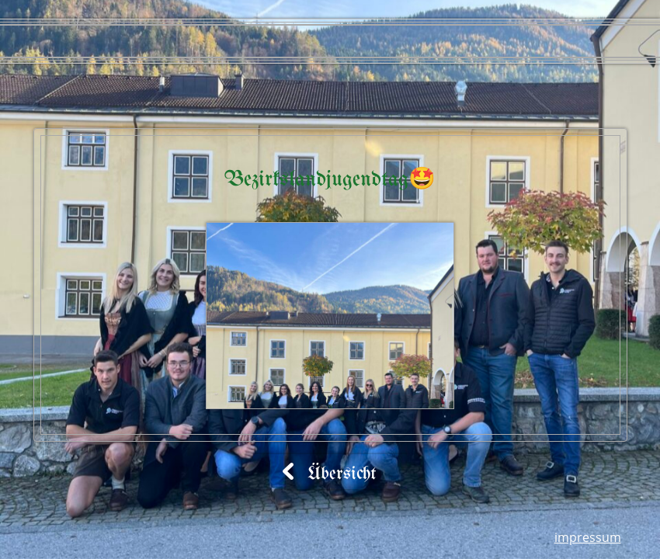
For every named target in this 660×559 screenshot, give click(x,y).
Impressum (587, 537)
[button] (330, 315)
